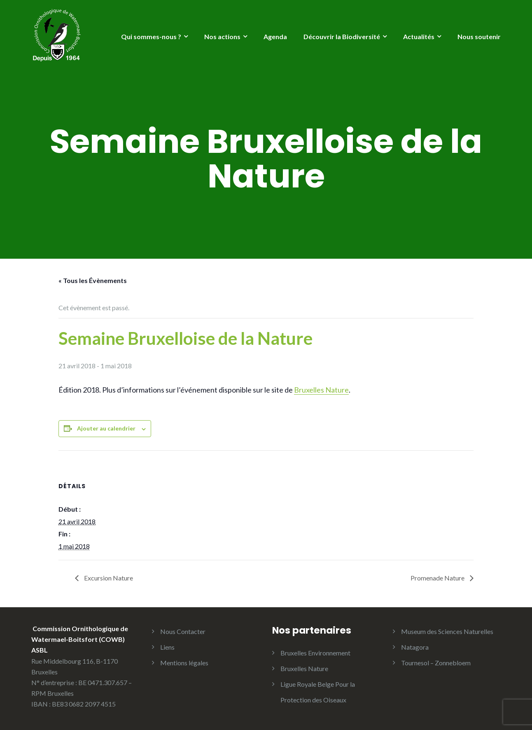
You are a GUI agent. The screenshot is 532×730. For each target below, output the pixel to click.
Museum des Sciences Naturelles (447, 631)
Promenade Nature (438, 578)
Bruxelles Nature (321, 389)
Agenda (275, 36)
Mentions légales (184, 663)
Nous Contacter (182, 631)
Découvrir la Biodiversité (341, 36)
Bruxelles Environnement (315, 653)
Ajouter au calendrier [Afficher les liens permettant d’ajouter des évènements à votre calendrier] (106, 428)
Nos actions (222, 36)
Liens (167, 647)
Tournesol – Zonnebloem (436, 663)
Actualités (418, 36)
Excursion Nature (108, 578)
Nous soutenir (479, 36)
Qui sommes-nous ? (151, 36)
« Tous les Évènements (92, 280)
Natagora (415, 647)
